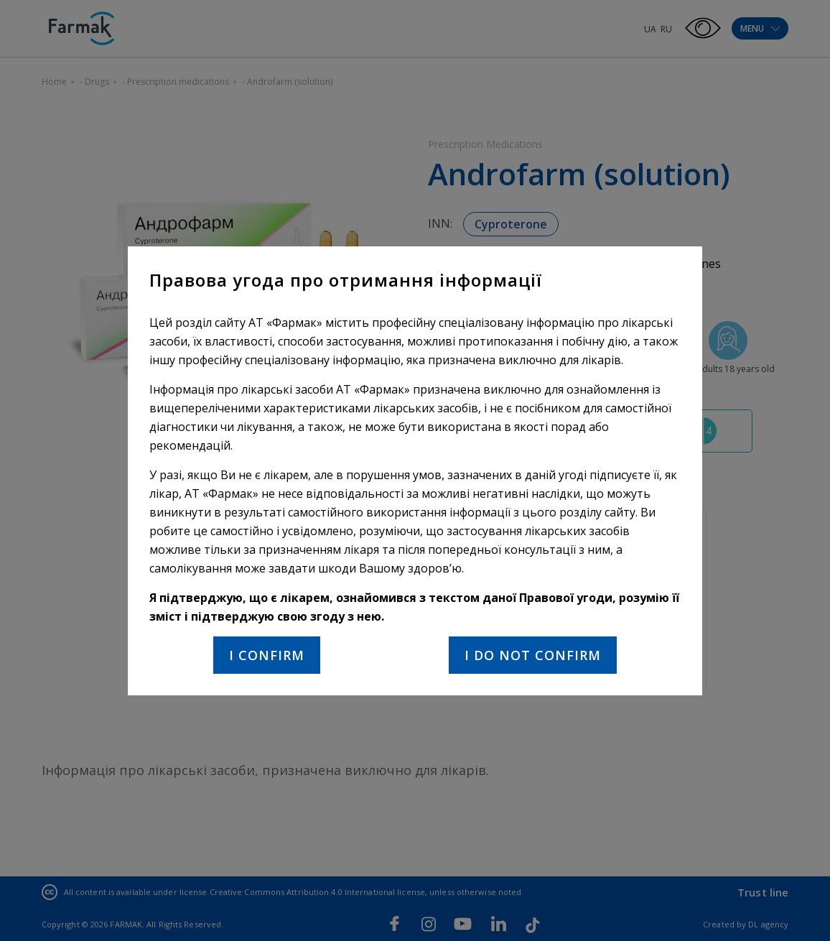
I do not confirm (533, 655)
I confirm (266, 655)
